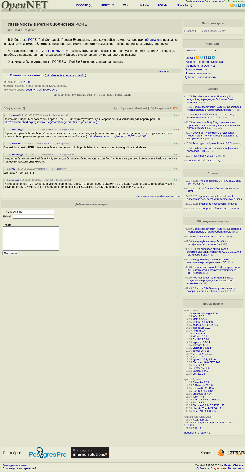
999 (13, 169)
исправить (165, 71)
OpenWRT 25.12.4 (203, 388)
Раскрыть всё (163, 108)
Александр (17, 129)
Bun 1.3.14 (199, 373)
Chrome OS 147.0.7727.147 (209, 405)
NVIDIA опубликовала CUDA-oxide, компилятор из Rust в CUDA (210, 116)
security (30, 89)
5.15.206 (227, 422)
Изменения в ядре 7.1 (197, 432)
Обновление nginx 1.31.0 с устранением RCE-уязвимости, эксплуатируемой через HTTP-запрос (213, 270)
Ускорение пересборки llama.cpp (218, 203)
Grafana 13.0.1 (201, 333)
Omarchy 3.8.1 (201, 382)
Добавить (203, 468)
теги (188, 5)
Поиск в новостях (196, 69)
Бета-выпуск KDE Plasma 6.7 (210, 236)
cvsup (14, 115)
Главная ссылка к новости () (48, 75)
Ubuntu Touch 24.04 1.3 (207, 408)
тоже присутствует (57, 50)
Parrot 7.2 (198, 402)
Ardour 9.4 (199, 330)
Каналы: (190, 58)
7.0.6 (195, 419)
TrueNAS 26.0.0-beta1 (205, 411)
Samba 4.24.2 (200, 370)
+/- (151, 108)
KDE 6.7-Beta (200, 319)
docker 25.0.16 (201, 350)
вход (208, 1)
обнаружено (153, 39)
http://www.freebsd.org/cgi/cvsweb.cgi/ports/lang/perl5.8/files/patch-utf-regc (51, 122)
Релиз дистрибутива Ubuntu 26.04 (213, 143)
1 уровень (127, 108)
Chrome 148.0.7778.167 (206, 362)
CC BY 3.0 (23, 81)
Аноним (15, 143)
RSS (175, 108)
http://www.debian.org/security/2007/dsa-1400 (117, 136)
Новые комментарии (198, 73)
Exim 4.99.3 (199, 365)
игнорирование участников (148, 196)
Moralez (15, 180)
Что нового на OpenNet (200, 65)
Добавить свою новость (200, 77)
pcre (54, 89)
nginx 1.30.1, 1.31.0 (204, 359)
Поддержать (219, 468)
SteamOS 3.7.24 (202, 393)
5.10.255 (189, 425)
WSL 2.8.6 (198, 316)
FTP (199, 30)
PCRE (32, 39)
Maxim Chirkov (234, 465)
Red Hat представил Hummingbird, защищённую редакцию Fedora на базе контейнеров (210, 99)
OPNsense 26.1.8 (203, 385)
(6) (23, 108)
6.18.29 (204, 419)
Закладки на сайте (14, 465)
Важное (213, 88)
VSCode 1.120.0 (202, 347)
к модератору (60, 115)
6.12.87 (197, 422)
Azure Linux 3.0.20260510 (207, 399)
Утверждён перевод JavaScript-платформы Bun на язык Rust (208, 243)
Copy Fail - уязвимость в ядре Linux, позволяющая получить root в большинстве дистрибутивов (212, 135)
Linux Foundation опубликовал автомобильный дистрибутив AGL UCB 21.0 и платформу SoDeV (214, 251)
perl (39, 89)
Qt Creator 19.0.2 (202, 353)
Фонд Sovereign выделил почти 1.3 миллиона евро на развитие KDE (210, 261)
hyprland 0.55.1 (201, 342)
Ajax (116, 108)
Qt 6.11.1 (198, 356)
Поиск (180, 5)
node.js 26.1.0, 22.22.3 (206, 324)
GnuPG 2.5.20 (201, 339)
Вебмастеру (236, 468)
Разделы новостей (197, 61)
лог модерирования (171, 196)
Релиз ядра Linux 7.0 (205, 155)
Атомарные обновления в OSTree (219, 208)
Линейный (141, 108)
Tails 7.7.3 (198, 396)
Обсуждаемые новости (213, 221)
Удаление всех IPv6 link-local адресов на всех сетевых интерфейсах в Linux (214, 197)
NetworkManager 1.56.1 (206, 313)
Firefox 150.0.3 (201, 368)
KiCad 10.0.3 (200, 336)
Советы (213, 173)
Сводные (217, 61)
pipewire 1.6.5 (200, 345)
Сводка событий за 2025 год (203, 160)
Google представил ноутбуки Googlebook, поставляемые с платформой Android (214, 108)
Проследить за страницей (19, 468)
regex (46, 89)
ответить (45, 115)
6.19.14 (197, 428)
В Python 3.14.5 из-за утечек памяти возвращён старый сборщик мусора (211, 289)
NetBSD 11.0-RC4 (203, 391)
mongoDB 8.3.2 (201, 327)
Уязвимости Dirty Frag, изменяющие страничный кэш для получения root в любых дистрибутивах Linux (213, 125)
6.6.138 (207, 422)
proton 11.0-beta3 (203, 322)
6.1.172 (216, 422)
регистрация (218, 1)
